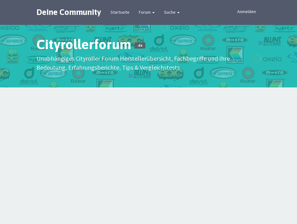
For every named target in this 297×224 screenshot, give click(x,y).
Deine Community (68, 12)
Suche (172, 12)
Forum (147, 12)
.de (140, 45)
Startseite (120, 12)
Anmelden (246, 11)
